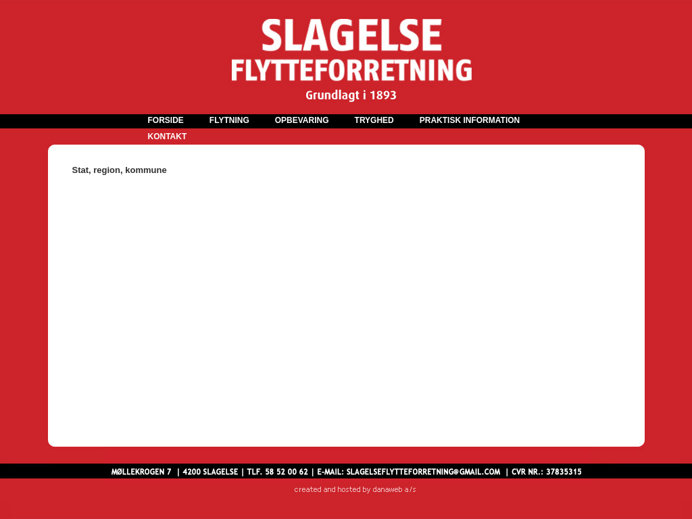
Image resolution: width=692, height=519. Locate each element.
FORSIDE (166, 120)
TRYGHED (374, 120)
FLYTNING (229, 120)
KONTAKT (167, 136)
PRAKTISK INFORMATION (470, 120)
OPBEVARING (302, 120)
